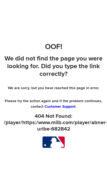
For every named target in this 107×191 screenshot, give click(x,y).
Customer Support (59, 106)
